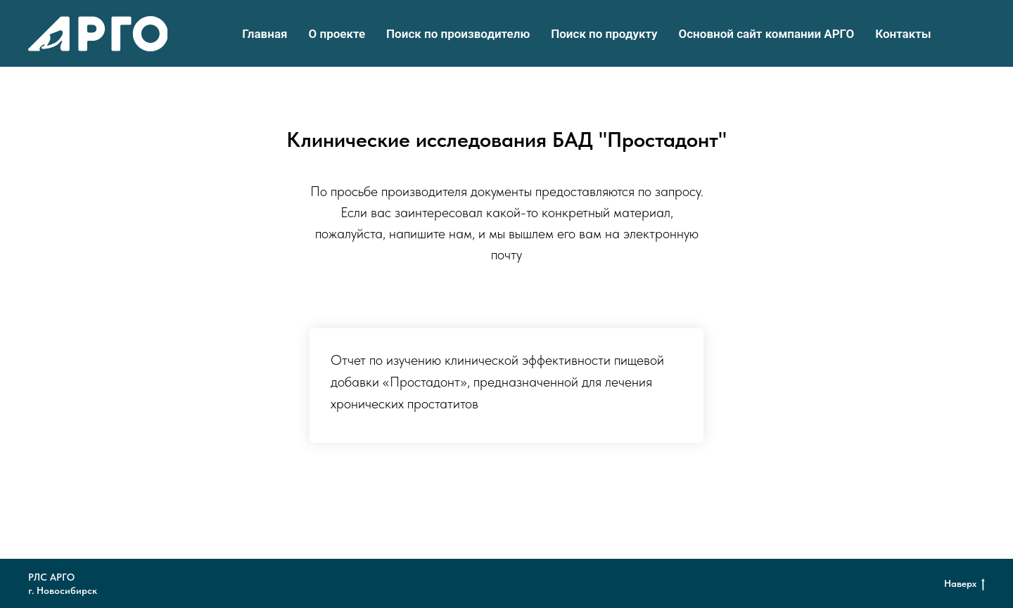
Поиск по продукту (604, 34)
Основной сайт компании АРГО (767, 34)
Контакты (903, 34)
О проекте (337, 34)
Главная (264, 34)
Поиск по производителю (458, 34)
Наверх (964, 584)
